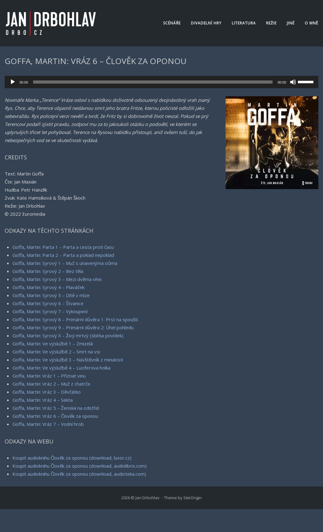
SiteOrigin (192, 497)
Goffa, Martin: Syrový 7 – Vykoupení (50, 311)
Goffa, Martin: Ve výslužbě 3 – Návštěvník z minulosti (67, 360)
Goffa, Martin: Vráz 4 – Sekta (42, 400)
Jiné (291, 23)
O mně (311, 23)
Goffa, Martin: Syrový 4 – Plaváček (48, 287)
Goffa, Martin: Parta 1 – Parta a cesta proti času (63, 247)
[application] (161, 82)
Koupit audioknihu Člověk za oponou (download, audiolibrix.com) (79, 466)
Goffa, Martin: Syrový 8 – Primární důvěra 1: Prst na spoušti (75, 319)
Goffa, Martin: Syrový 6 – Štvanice (48, 303)
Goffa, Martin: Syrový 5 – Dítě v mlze (51, 295)
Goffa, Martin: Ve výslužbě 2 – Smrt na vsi (56, 351)
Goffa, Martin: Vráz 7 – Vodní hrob (48, 424)
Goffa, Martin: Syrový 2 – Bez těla (47, 271)
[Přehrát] (13, 82)
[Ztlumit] (293, 82)
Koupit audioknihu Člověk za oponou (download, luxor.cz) (71, 458)
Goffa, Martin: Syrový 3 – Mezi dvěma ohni (56, 279)
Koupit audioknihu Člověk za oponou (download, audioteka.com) (79, 474)
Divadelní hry (206, 23)
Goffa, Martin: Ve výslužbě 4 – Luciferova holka (61, 368)
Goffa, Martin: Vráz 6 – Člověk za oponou (55, 416)
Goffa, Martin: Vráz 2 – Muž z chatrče (51, 384)
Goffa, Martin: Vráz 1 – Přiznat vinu (49, 376)
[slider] (153, 82)
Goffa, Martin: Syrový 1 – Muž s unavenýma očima (64, 263)
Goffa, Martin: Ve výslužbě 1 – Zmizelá (52, 343)
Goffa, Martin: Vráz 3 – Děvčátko (46, 392)
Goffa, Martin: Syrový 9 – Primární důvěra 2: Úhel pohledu (73, 327)
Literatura (244, 23)
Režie (271, 23)
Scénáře (172, 23)
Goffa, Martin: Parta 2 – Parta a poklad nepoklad (63, 255)
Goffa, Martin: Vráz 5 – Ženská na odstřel (55, 408)
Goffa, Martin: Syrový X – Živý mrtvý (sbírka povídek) (67, 335)
